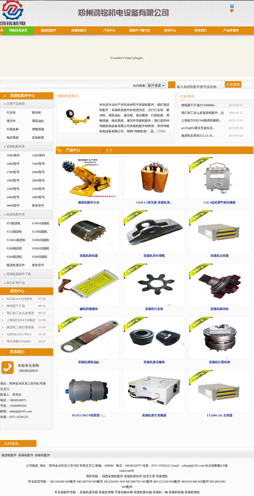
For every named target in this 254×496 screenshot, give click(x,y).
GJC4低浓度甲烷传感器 (219, 202)
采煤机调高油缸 (88, 362)
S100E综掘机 (40, 240)
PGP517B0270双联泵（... (88, 415)
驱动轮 (36, 112)
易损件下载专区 (139, 30)
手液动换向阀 (124, 492)
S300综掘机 (39, 257)
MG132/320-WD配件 (167, 481)
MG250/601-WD (114, 481)
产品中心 (109, 30)
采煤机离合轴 (143, 492)
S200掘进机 (14, 248)
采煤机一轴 (160, 492)
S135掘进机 (14, 231)
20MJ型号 (38, 180)
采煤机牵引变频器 (154, 415)
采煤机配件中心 (22, 96)
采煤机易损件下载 (19, 274)
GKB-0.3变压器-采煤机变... (154, 202)
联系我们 (200, 30)
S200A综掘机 (40, 248)
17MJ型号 (13, 172)
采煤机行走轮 (154, 309)
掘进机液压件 (16, 265)
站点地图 (211, 465)
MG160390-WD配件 (63, 481)
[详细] (161, 131)
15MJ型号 (38, 164)
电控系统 (13, 137)
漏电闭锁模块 (89, 309)
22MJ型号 (13, 189)
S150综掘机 (39, 231)
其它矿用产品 (16, 283)
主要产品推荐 (16, 103)
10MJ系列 (13, 155)
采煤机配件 (78, 30)
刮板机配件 (42, 455)
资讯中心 (170, 30)
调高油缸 (38, 121)
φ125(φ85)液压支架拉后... (198, 128)
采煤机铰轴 (176, 492)
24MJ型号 (13, 197)
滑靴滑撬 (38, 129)
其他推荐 (38, 137)
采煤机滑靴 (106, 492)
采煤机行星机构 (219, 362)
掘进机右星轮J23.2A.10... (197, 135)
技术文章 (149, 476)
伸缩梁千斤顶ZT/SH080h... (198, 105)
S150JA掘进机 (16, 240)
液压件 (11, 121)
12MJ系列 (38, 155)
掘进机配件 (48, 30)
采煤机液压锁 (89, 492)
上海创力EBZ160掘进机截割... (201, 120)
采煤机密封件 (133, 476)
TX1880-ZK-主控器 (219, 415)
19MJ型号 (13, 180)
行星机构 (13, 129)
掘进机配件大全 (88, 202)
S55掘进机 (14, 223)
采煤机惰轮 (192, 492)
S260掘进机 (14, 257)
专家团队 (162, 476)
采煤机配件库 (16, 146)
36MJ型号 (13, 205)
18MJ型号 (38, 172)
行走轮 (11, 112)
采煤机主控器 (219, 256)
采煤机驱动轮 (219, 309)
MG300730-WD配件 (90, 481)
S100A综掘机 (40, 223)
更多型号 (38, 205)
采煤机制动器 (89, 256)
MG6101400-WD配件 (195, 481)
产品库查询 (231, 30)
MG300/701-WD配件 (139, 481)
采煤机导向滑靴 (154, 256)
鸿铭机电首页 (18, 30)
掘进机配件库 (16, 214)
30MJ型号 (38, 197)
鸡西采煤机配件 (112, 476)
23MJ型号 (38, 189)
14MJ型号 (13, 164)
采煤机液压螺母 (154, 362)
